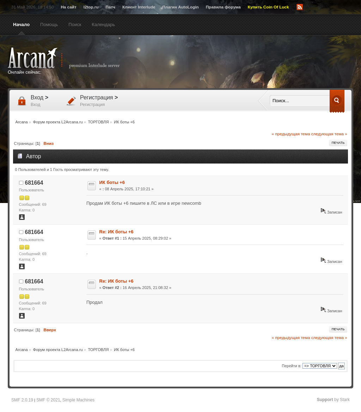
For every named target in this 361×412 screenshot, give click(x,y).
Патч (110, 7)
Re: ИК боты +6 (116, 231)
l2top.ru (91, 7)
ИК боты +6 (112, 182)
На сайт (68, 7)
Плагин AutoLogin (181, 7)
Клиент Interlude (138, 7)
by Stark (333, 399)
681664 (34, 183)
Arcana (71, 58)
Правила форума (223, 7)
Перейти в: (291, 366)
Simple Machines (78, 400)
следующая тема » (329, 133)
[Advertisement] (249, 62)
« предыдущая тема (291, 133)
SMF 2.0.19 (22, 400)
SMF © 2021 (48, 400)
